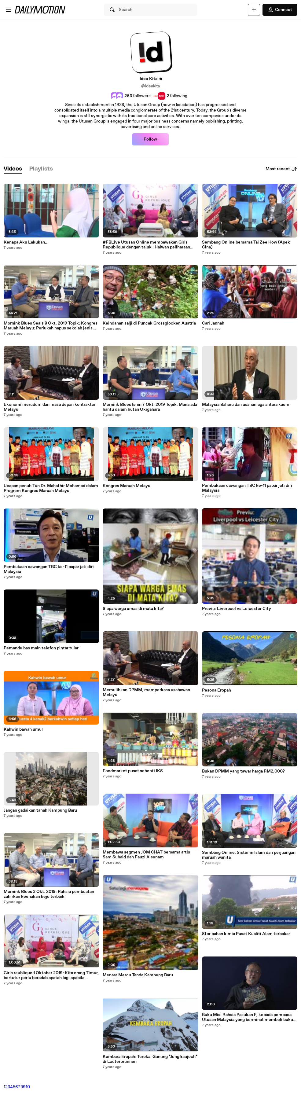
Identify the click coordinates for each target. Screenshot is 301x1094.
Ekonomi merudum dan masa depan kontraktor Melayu (50, 407)
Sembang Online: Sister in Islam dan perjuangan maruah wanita (248, 855)
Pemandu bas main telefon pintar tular (41, 648)
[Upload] (254, 10)
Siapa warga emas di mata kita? (133, 608)
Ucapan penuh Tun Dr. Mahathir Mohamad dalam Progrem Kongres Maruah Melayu (51, 488)
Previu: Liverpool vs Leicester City (236, 608)
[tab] (13, 169)
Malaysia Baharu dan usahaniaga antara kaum (245, 404)
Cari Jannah (213, 323)
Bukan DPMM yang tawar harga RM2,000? (243, 771)
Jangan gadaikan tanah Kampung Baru (40, 810)
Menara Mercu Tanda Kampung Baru (138, 975)
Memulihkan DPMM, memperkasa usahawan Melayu (146, 692)
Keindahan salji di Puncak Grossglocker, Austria (149, 323)
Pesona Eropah (216, 690)
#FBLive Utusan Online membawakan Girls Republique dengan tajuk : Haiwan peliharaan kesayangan (146, 245)
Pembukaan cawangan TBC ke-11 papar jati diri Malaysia (49, 569)
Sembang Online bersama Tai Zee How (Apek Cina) (246, 245)
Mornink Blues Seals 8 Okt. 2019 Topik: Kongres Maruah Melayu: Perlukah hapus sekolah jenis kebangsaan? (50, 326)
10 (28, 1087)
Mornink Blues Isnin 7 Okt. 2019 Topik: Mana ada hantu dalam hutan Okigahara (150, 407)
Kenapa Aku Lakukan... (26, 242)
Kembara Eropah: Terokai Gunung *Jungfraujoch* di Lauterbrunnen (150, 1059)
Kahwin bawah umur (23, 729)
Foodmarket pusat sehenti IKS (133, 771)
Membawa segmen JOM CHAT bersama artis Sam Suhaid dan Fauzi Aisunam (146, 855)
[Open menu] (8, 10)
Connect (280, 10)
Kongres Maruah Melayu (126, 485)
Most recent (281, 169)
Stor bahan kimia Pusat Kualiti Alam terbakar (246, 933)
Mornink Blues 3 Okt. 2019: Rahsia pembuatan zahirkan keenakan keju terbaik (49, 894)
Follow (150, 139)
